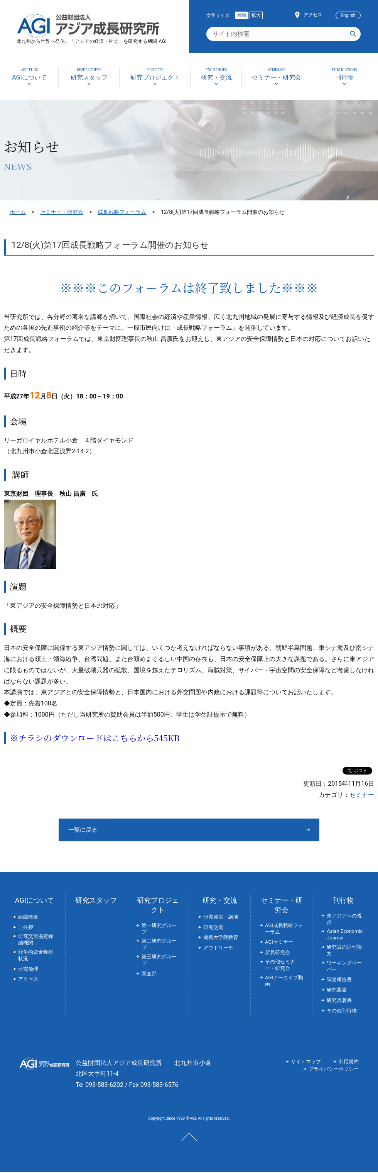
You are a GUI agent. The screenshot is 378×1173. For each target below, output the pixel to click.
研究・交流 (219, 901)
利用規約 (349, 1062)
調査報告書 (339, 980)
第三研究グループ (159, 960)
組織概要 (28, 917)
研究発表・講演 (220, 917)
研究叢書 (337, 990)
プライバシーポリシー (334, 1070)
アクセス (313, 14)
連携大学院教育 (220, 938)
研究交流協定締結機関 (35, 940)
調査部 (149, 974)
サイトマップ (306, 1062)
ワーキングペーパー (344, 967)
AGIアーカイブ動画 (284, 981)
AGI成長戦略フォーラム (284, 929)
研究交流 (213, 928)
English (348, 15)
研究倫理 (28, 970)
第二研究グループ (159, 945)
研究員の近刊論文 (344, 951)
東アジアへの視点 (344, 920)
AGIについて (34, 901)
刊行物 (343, 901)
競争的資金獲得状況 (35, 956)
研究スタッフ (96, 901)
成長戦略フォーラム (122, 212)
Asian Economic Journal (345, 935)
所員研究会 (277, 953)
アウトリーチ (218, 948)
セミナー (361, 794)
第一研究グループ (159, 929)
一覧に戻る (160, 830)
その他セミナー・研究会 (280, 965)
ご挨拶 (25, 928)
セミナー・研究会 (61, 212)
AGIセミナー (279, 943)
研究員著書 (339, 1001)
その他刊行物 (342, 1011)
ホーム (18, 212)
